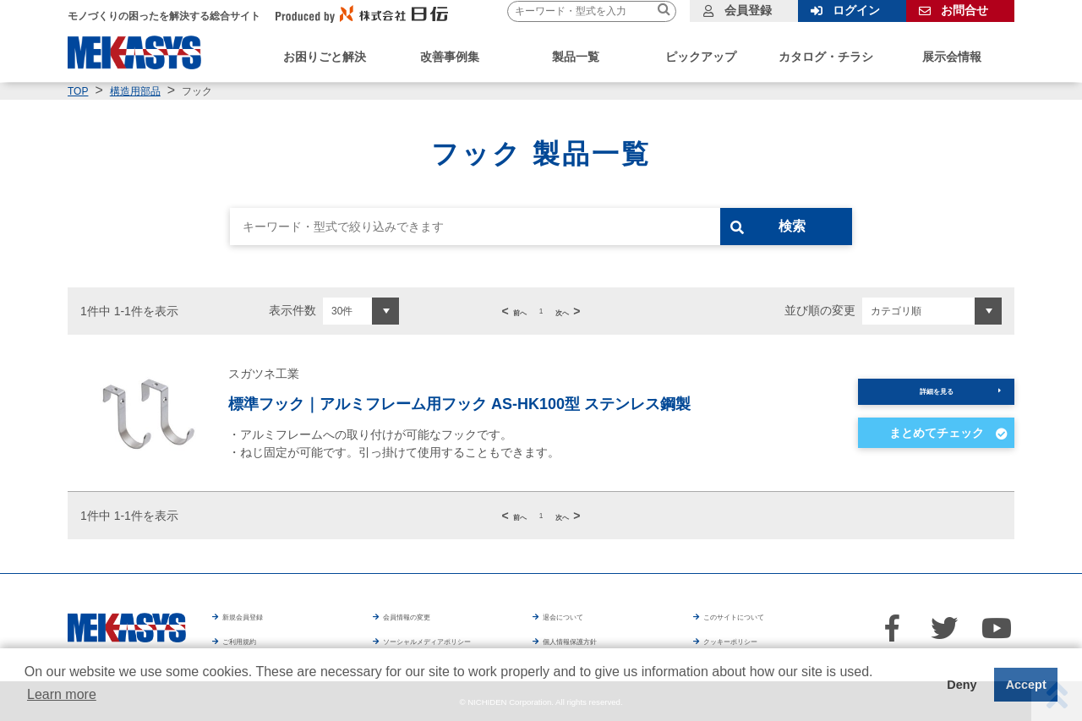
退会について (579, 615)
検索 (817, 226)
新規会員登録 (259, 615)
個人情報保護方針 (623, 639)
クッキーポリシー (783, 639)
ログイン (856, 10)
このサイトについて (757, 615)
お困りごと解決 (324, 56)
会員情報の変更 (425, 615)
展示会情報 (951, 56)
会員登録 (748, 10)
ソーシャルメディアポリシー (461, 639)
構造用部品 (135, 91)
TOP (78, 91)
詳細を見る (936, 391)
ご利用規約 (253, 639)
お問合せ (964, 10)
